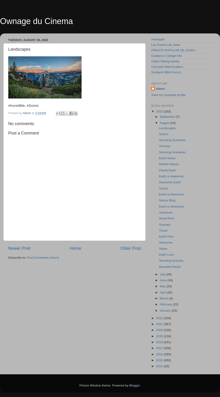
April (163, 292)
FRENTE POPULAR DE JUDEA (173, 50)
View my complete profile (168, 95)
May (163, 286)
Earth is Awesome (171, 176)
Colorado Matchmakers (167, 66)
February (166, 304)
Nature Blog (167, 200)
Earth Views (167, 158)
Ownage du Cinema (36, 21)
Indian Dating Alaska (165, 61)
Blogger (134, 385)
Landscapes (167, 128)
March (164, 298)
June (163, 280)
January (166, 310)
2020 (160, 330)
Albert (160, 88)
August (165, 123)
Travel (163, 230)
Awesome (166, 212)
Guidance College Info (166, 55)
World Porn (166, 218)
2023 (160, 111)
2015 (160, 360)
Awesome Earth (170, 182)
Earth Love (166, 254)
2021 (160, 324)
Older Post (131, 248)
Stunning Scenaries (172, 140)
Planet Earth (167, 170)
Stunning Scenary (171, 260)
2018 (160, 342)
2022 (160, 318)
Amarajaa (158, 39)
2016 (160, 354)
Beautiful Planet (170, 266)
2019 (160, 336)
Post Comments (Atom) (43, 257)
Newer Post (19, 248)
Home (75, 248)
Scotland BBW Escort (166, 72)
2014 (160, 366)
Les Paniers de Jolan (165, 45)
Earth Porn (166, 236)
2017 (160, 348)
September (168, 116)
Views (163, 248)
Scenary (164, 146)
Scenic (163, 134)
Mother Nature (169, 164)
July (163, 274)
